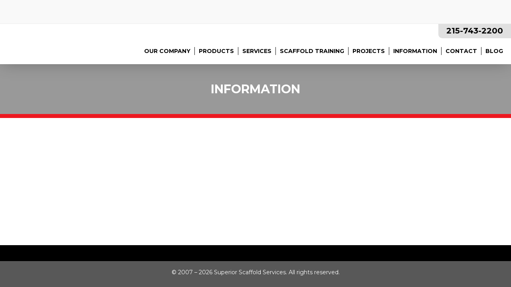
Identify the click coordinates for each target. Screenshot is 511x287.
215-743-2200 (474, 30)
